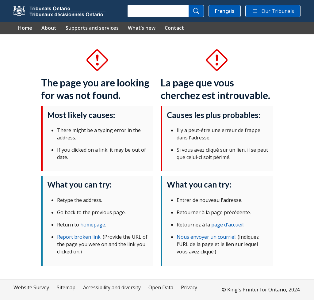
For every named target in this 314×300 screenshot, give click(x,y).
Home (25, 28)
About (48, 28)
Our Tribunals (273, 11)
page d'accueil (227, 224)
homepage (92, 224)
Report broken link (79, 237)
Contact (174, 28)
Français (224, 11)
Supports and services (92, 28)
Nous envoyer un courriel (206, 237)
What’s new (141, 28)
